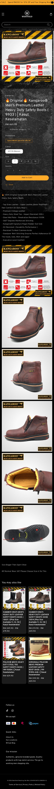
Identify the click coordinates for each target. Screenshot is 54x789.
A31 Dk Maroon (14, 151)
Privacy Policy (28, 785)
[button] (3, 14)
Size (7, 157)
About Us (10, 737)
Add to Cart (27, 178)
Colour (8, 147)
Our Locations (11, 740)
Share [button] (9, 185)
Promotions (10, 136)
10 (35, 161)
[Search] (48, 24)
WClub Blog (10, 743)
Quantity (8, 166)
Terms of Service (15, 785)
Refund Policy (40, 785)
